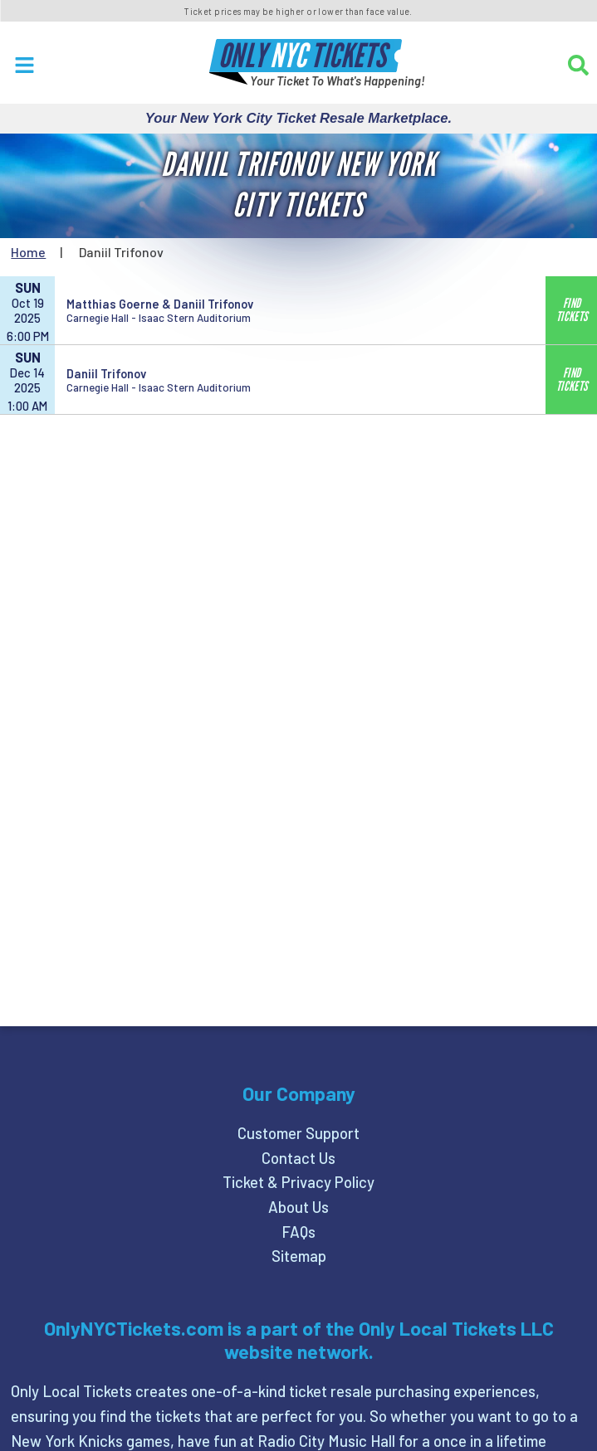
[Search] (578, 65)
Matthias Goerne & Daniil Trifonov (159, 303)
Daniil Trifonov (106, 373)
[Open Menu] (24, 65)
